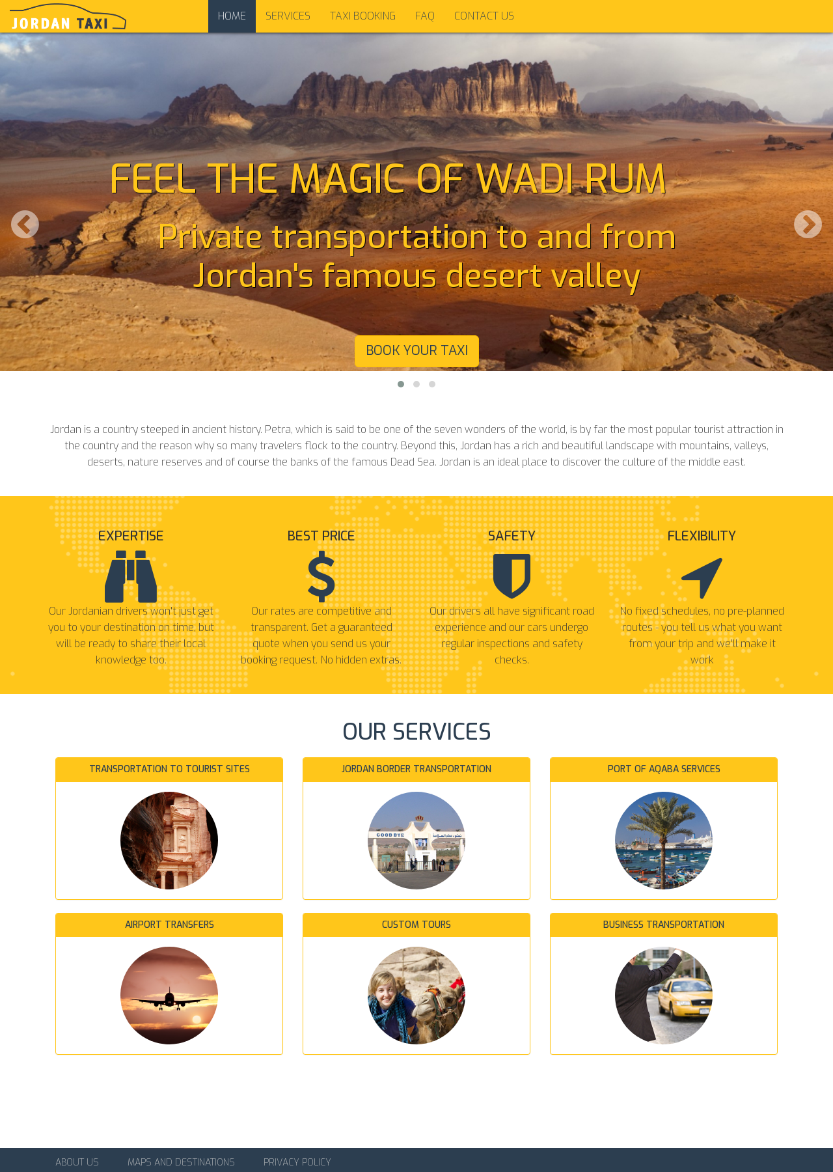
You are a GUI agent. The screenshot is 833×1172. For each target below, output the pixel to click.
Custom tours (416, 925)
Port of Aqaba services (664, 769)
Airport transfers (169, 925)
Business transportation (663, 925)
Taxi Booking (363, 16)
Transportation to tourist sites (169, 769)
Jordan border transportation (416, 769)
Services (288, 16)
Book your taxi (417, 350)
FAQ (425, 16)
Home (232, 16)
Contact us (484, 16)
